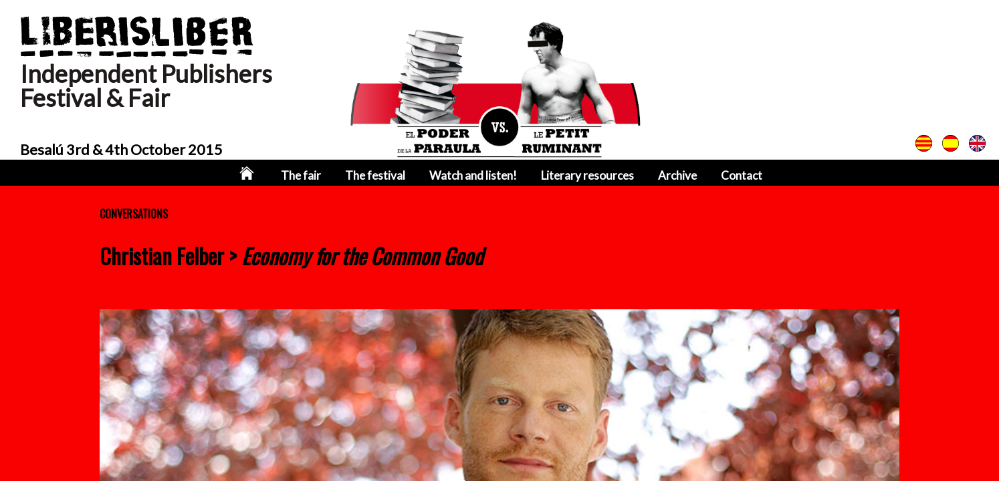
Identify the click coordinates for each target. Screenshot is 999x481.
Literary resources (587, 175)
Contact (741, 175)
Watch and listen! (473, 175)
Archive (677, 175)
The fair (301, 175)
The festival (375, 175)
